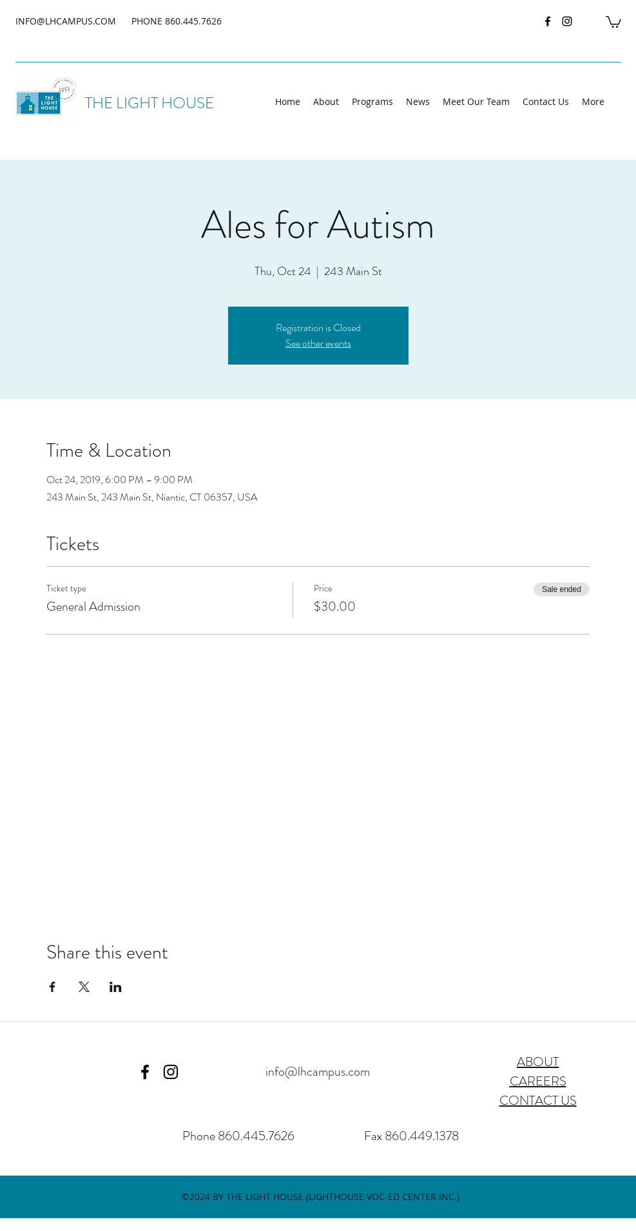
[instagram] (567, 21)
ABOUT (538, 1062)
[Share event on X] (84, 987)
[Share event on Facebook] (52, 987)
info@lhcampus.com (317, 1071)
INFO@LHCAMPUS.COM (65, 21)
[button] (613, 21)
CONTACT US (538, 1100)
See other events (318, 343)
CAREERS (538, 1081)
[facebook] (547, 21)
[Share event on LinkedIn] (116, 987)
